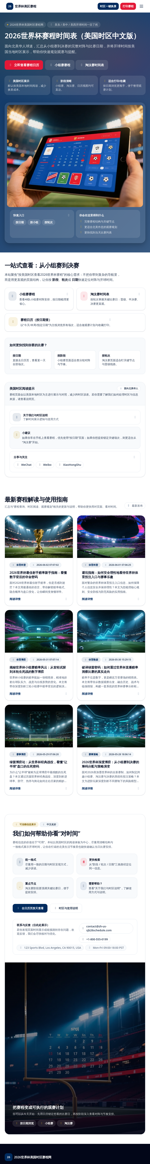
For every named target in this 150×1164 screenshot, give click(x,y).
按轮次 (49, 222)
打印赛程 (128, 6)
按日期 (20, 222)
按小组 (34, 222)
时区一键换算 (108, 6)
